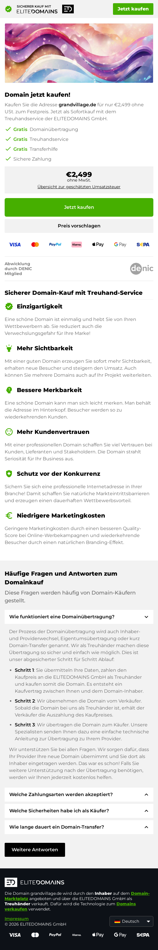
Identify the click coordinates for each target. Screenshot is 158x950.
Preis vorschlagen (79, 226)
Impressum (17, 918)
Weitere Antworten (35, 849)
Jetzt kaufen (133, 9)
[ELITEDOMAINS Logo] (79, 883)
